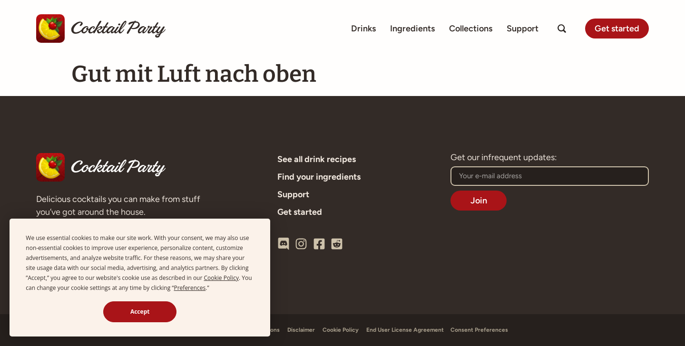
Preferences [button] (190, 288)
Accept (140, 312)
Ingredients (412, 28)
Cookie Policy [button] (221, 278)
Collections (470, 28)
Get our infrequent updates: (503, 158)
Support (522, 28)
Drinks (363, 28)
